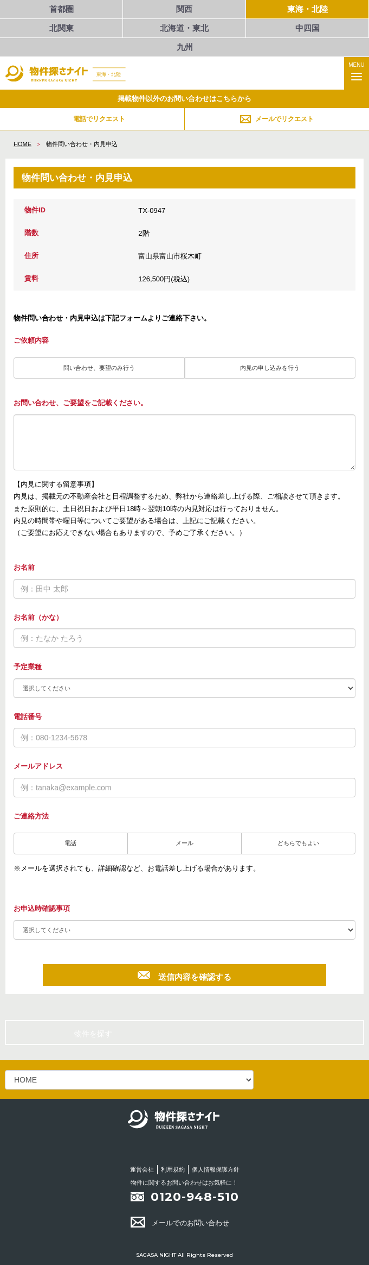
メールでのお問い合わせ (180, 1223)
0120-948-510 (195, 1197)
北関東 (61, 28)
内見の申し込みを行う (270, 367)
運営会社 (142, 1169)
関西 (184, 9)
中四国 (307, 28)
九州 (185, 47)
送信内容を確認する (184, 975)
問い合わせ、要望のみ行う (99, 367)
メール (184, 843)
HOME (22, 144)
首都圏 (61, 9)
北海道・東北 (184, 28)
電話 (70, 843)
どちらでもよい (298, 843)
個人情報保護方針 (215, 1169)
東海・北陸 (307, 9)
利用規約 (173, 1169)
